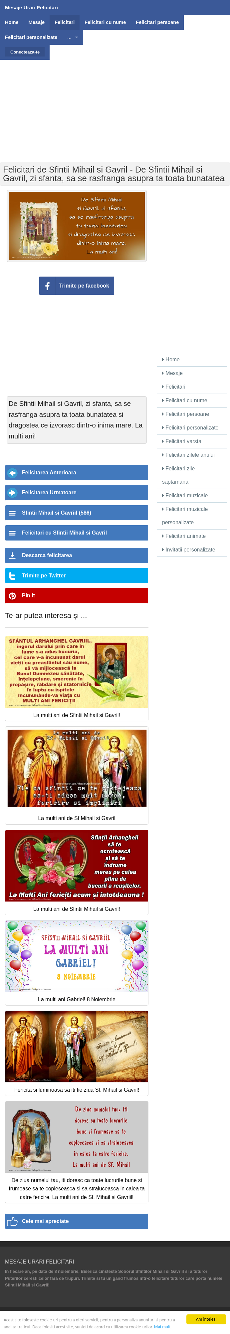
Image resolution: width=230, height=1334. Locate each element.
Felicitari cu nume (184, 400)
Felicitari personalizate (190, 427)
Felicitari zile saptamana (178, 475)
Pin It (28, 595)
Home (171, 359)
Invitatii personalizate (188, 549)
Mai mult (162, 1327)
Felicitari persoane (185, 414)
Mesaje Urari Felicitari (31, 7)
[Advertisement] (116, 106)
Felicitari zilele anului (188, 455)
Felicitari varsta (181, 441)
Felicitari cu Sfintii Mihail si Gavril (64, 533)
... (69, 37)
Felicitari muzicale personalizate (185, 515)
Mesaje (172, 373)
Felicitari (173, 387)
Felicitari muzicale (185, 495)
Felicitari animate (184, 536)
